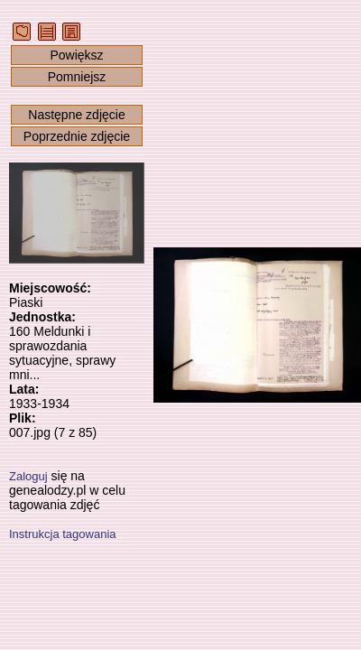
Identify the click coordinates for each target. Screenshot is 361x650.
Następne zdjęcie (76, 114)
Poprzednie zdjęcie (76, 136)
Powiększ (76, 55)
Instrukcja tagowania (62, 534)
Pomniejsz (77, 77)
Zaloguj (28, 476)
